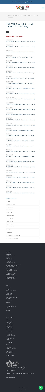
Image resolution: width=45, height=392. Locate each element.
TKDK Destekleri (9, 258)
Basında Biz (9, 232)
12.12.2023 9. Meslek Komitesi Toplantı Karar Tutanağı (20, 135)
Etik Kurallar (8, 309)
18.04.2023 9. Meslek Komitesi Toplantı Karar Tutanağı (20, 177)
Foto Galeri (9, 229)
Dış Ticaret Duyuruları (11, 212)
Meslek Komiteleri (10, 296)
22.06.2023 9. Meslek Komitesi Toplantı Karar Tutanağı (20, 167)
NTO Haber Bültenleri (10, 347)
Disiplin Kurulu (9, 294)
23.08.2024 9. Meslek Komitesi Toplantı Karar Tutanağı (20, 94)
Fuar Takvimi (8, 339)
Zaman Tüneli (9, 300)
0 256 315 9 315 (10, 371)
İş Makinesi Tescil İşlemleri (11, 270)
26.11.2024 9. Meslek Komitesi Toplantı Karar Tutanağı (20, 83)
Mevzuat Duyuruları (11, 204)
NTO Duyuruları (10, 207)
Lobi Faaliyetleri (10, 210)
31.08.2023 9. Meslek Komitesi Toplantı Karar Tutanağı (20, 156)
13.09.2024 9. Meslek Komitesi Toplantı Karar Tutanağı (20, 88)
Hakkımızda (8, 288)
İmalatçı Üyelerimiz (10, 338)
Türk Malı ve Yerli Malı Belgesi (12, 268)
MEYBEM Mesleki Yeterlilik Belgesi (13, 264)
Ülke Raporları (9, 350)
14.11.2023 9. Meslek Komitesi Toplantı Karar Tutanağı (20, 141)
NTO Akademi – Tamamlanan (13, 235)
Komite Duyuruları (10, 323)
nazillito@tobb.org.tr (28, 1)
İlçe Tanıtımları (9, 352)
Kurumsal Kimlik (9, 305)
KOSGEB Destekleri (10, 255)
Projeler (7, 289)
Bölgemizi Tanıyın (10, 355)
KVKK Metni (8, 310)
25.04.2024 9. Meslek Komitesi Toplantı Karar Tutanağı (20, 114)
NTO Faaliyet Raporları (11, 348)
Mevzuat (8, 311)
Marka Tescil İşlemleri (10, 273)
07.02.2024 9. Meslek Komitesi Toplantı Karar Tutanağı (20, 125)
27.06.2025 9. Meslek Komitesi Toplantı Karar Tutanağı (20, 47)
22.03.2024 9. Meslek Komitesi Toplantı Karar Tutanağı (20, 120)
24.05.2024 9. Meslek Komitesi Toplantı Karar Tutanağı (20, 109)
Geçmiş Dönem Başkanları (12, 297)
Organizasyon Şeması (11, 306)
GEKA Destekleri (9, 257)
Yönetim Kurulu (9, 292)
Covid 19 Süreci (9, 269)
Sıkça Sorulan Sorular (10, 278)
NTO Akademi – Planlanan (12, 238)
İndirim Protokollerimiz (11, 266)
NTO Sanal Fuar (9, 342)
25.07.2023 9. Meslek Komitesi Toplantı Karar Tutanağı (20, 161)
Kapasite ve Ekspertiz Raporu (12, 265)
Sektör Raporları (9, 351)
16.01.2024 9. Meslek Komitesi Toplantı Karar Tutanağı (20, 130)
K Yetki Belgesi (9, 261)
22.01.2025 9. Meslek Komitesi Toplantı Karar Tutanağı (20, 73)
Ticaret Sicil (8, 254)
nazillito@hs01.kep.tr (10, 377)
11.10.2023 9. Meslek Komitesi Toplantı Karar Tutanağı (20, 146)
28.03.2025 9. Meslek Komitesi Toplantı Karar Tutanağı (20, 62)
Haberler (9, 201)
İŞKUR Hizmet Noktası (10, 260)
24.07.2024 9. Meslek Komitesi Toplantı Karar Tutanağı (20, 99)
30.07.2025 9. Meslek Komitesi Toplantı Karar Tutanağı (20, 41)
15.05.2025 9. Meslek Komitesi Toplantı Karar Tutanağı (20, 52)
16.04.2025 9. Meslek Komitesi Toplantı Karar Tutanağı (20, 57)
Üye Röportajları (10, 227)
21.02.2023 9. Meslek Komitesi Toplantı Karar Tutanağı (20, 188)
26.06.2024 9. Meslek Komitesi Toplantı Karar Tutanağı (20, 104)
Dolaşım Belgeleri (10, 341)
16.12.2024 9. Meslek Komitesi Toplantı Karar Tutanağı (20, 78)
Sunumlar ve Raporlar (11, 354)
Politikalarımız (9, 307)
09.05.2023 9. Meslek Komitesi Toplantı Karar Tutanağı (20, 172)
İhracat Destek (9, 334)
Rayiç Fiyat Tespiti (10, 274)
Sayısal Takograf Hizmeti (11, 276)
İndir (7, 32)
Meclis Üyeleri (9, 293)
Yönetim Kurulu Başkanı (11, 290)
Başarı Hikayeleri (10, 224)
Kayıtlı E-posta (9, 272)
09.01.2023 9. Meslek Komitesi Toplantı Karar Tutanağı (20, 193)
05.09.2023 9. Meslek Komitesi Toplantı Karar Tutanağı (20, 151)
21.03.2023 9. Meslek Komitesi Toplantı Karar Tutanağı (20, 182)
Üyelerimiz (8, 298)
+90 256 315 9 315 (17, 1)
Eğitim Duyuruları (10, 215)
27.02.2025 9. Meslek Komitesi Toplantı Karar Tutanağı (20, 67)
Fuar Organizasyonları (11, 262)
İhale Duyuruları (10, 221)
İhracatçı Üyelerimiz (10, 337)
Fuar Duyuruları (10, 218)
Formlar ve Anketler (10, 280)
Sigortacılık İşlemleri (10, 277)
